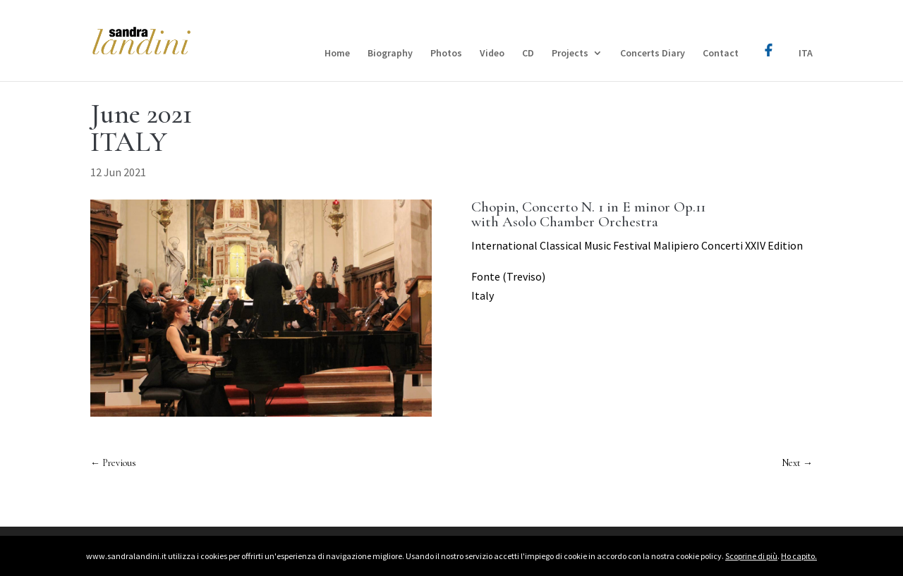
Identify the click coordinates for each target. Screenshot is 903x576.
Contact (721, 53)
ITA (806, 53)
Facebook (768, 39)
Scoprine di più (751, 556)
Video (492, 53)
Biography (390, 53)
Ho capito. (799, 556)
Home (337, 53)
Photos (446, 53)
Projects (570, 53)
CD (528, 53)
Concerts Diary (652, 53)
